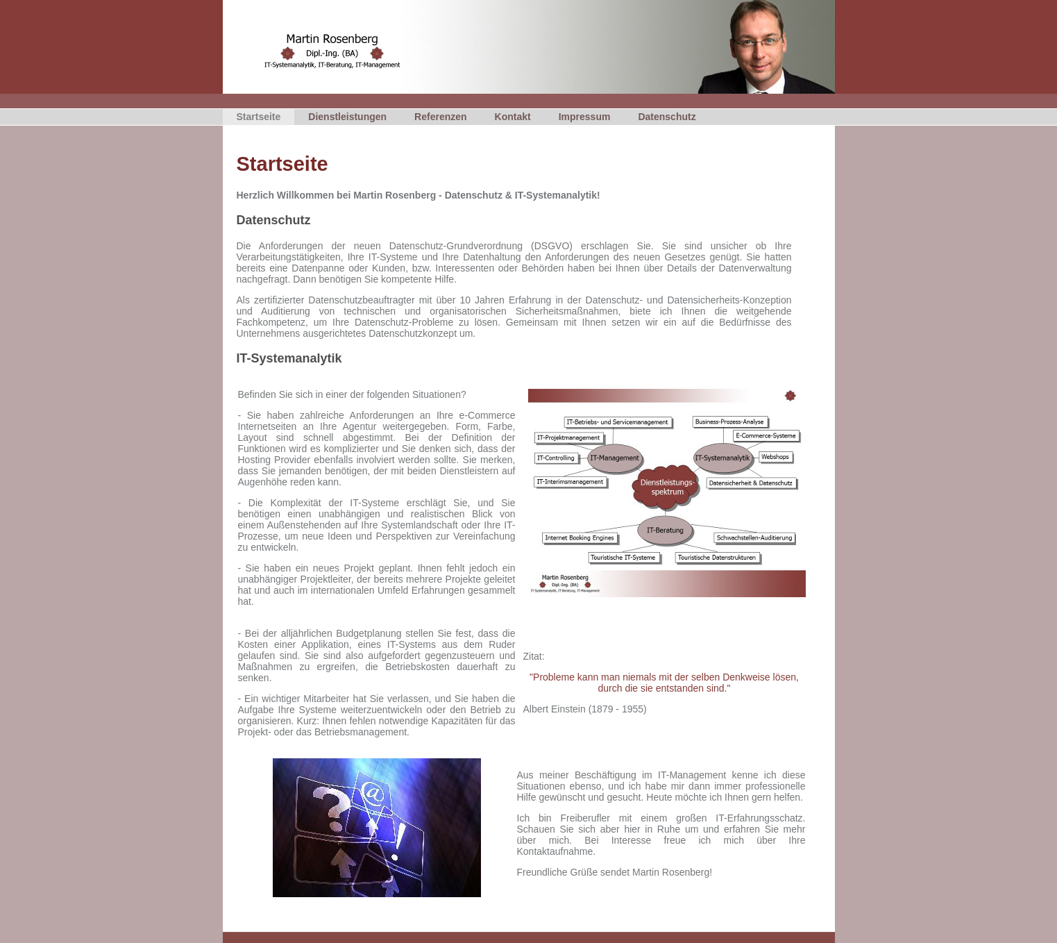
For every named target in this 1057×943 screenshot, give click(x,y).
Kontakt (513, 116)
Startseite (259, 116)
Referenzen (440, 116)
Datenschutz (666, 116)
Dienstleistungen (347, 116)
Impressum (585, 116)
